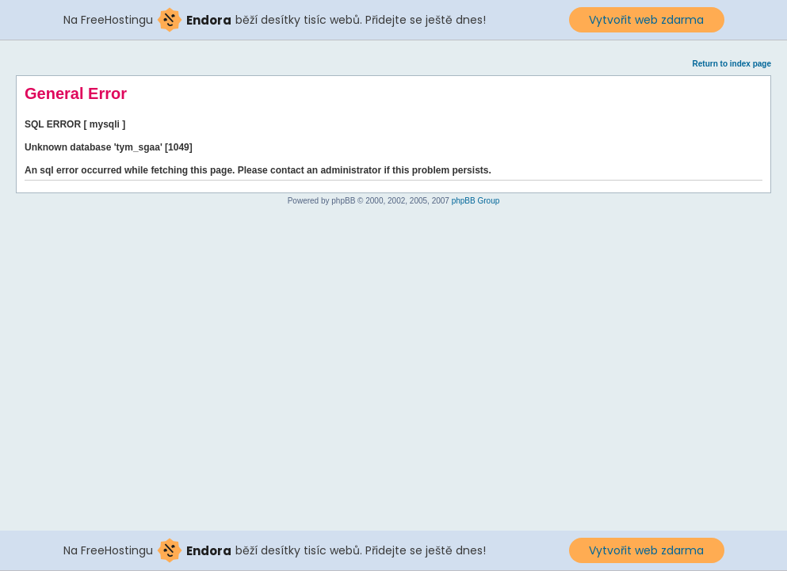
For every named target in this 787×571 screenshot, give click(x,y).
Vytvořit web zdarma (646, 20)
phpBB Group (476, 200)
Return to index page (732, 63)
